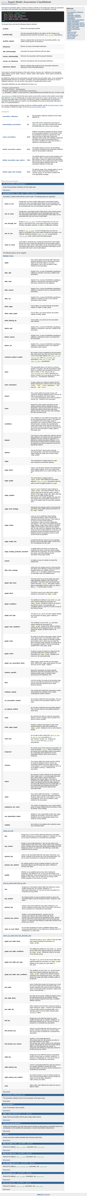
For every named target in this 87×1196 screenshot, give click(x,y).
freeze (69, 30)
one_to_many (71, 36)
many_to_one (71, 33)
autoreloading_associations (75, 20)
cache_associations (73, 21)
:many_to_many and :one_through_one (17, 936)
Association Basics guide (55, 105)
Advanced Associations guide (36, 107)
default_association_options (75, 23)
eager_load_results (73, 27)
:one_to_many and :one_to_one (14, 883)
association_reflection (73, 15)
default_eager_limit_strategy (76, 26)
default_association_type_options (14, 160)
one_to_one (71, 38)
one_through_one (72, 35)
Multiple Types (8, 256)
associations (71, 18)
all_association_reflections (75, 12)
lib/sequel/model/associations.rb (9, 3)
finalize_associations (73, 29)
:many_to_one (8, 831)
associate (70, 13)
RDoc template (43, 1194)
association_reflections (74, 16)
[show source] (6, 190)
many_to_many (72, 32)
